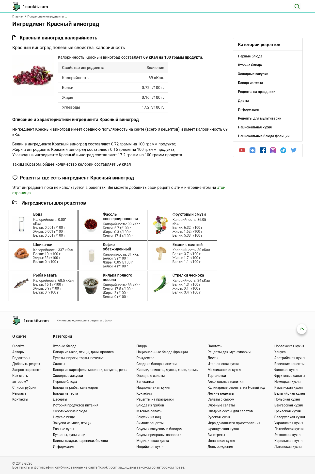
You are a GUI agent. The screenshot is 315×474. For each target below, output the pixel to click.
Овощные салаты (150, 376)
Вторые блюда (65, 346)
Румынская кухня (288, 387)
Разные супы (63, 429)
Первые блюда (65, 382)
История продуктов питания (75, 405)
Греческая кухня (287, 411)
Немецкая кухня (287, 382)
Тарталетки (217, 376)
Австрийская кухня (289, 358)
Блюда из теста (65, 393)
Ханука (280, 352)
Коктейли (144, 393)
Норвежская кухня (289, 346)
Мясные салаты (149, 411)
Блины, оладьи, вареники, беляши (80, 441)
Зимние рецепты (150, 423)
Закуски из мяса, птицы (72, 423)
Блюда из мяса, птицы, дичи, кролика (83, 352)
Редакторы (21, 358)
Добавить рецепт (26, 364)
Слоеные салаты (221, 405)
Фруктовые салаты (289, 376)
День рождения (220, 447)
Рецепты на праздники (154, 399)
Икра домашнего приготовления (234, 423)
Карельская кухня (288, 441)
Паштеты (215, 346)
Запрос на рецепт (26, 370)
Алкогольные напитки (226, 382)
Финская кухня (286, 370)
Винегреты (216, 435)
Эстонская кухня (287, 435)
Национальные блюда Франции (162, 352)
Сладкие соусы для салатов (230, 411)
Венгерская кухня (288, 405)
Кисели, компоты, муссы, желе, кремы (167, 370)
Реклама (19, 393)
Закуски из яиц (148, 417)
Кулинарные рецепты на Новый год (236, 387)
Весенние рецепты (289, 364)
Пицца (141, 346)
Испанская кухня (221, 441)
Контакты (20, 399)
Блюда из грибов (150, 405)
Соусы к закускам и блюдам (159, 429)
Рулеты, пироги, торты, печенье (78, 358)
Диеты (213, 358)
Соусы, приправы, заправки (158, 435)
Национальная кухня (153, 387)
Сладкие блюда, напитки (156, 364)
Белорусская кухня (289, 417)
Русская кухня (219, 417)
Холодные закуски (68, 376)
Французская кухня (223, 429)
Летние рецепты (221, 393)
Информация (63, 447)
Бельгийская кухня (289, 393)
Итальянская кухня (223, 364)
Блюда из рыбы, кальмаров (75, 387)
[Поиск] (297, 6)
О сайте (18, 346)
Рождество (145, 358)
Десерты (60, 399)
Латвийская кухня (289, 429)
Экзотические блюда (70, 411)
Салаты (59, 364)
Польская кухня (287, 399)
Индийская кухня (150, 447)
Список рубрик (24, 387)
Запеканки (145, 382)
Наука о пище (64, 417)
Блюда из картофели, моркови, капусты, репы (90, 370)
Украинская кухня (288, 423)
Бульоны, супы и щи (69, 435)
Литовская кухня (288, 447)
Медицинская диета (152, 441)
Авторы (18, 352)
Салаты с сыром (221, 399)
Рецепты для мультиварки (229, 352)
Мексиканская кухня (224, 370)
